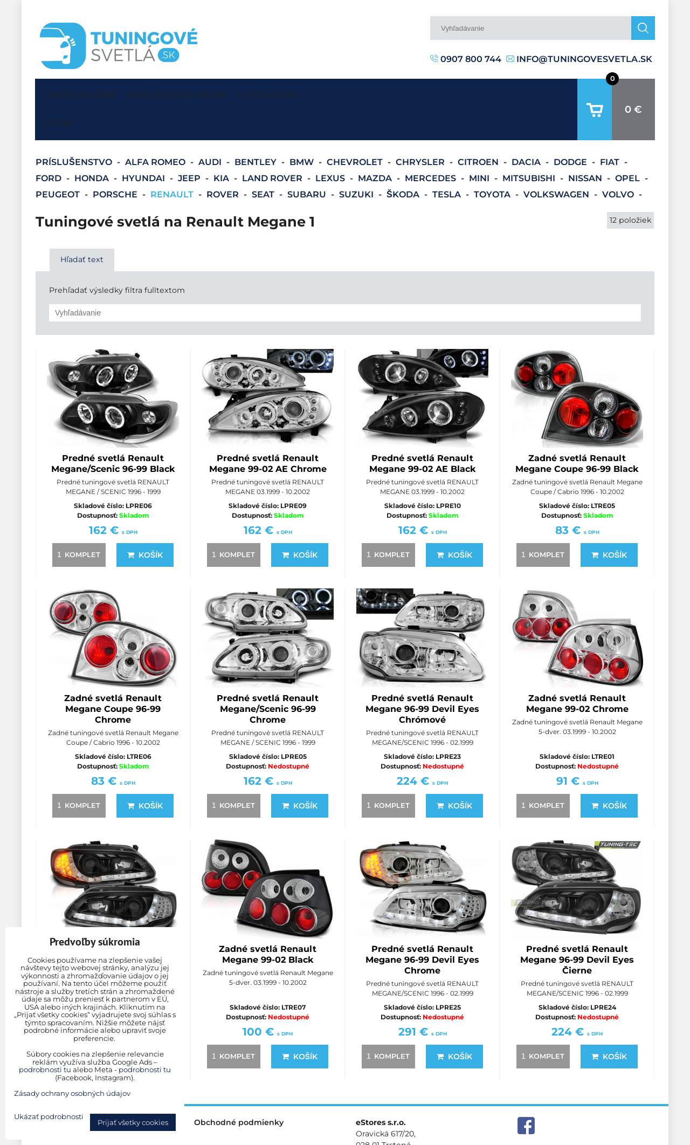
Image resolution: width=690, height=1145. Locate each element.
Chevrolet (356, 129)
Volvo (619, 161)
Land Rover (273, 145)
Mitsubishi (529, 145)
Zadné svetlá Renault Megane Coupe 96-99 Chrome (113, 675)
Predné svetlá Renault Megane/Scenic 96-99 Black (113, 430)
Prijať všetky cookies (133, 1122)
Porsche (116, 161)
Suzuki (357, 161)
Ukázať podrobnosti (49, 1117)
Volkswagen (557, 161)
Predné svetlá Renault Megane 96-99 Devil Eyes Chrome (422, 926)
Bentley (256, 129)
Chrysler (421, 129)
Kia (222, 145)
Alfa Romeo (156, 129)
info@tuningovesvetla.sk (579, 59)
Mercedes (431, 145)
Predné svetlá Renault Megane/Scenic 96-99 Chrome (268, 675)
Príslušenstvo (75, 129)
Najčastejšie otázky (208, 92)
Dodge (571, 129)
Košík (145, 521)
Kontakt (108, 92)
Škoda (404, 161)
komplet (77, 521)
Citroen (479, 129)
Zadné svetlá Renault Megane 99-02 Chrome (577, 670)
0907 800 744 (465, 59)
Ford (50, 145)
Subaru (307, 161)
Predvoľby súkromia (483, 1136)
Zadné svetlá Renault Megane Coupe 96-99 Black (577, 430)
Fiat (611, 129)
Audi (211, 129)
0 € (633, 93)
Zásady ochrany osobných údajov (593, 1136)
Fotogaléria (318, 92)
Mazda (376, 145)
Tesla (447, 161)
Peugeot (59, 161)
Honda (92, 145)
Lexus (331, 145)
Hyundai (144, 145)
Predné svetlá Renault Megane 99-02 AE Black (422, 430)
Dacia (527, 129)
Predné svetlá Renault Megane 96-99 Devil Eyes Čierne (577, 926)
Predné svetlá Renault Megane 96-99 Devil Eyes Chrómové (422, 675)
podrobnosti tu (45, 1069)
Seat (264, 161)
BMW (302, 129)
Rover (223, 161)
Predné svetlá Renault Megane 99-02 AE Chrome (268, 430)
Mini (480, 145)
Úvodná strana (57, 93)
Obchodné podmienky (239, 1089)
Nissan (586, 145)
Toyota (493, 161)
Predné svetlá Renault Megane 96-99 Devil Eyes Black (113, 926)
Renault (173, 161)
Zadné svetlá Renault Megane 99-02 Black (267, 920)
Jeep (190, 145)
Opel (628, 145)
